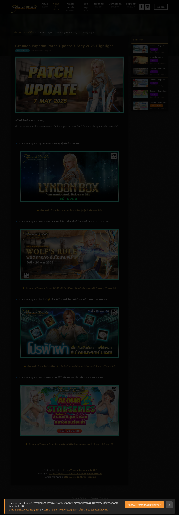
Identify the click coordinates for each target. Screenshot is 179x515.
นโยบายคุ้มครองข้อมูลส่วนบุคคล (24, 510)
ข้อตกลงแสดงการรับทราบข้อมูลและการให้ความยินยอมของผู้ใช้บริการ (76, 510)
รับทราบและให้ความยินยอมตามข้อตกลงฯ (144, 505)
